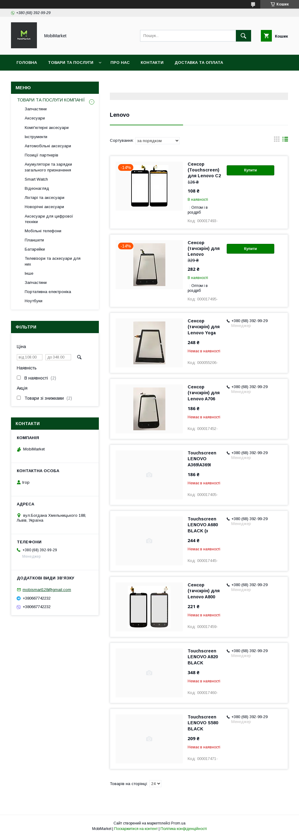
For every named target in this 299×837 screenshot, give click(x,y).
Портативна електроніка (48, 291)
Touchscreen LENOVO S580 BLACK (203, 722)
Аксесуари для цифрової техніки (49, 219)
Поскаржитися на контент (136, 829)
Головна (26, 62)
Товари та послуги (70, 62)
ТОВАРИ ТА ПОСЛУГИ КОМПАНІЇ (51, 99)
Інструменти (36, 136)
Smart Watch (36, 179)
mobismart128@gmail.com (47, 589)
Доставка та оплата (199, 62)
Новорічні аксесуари (44, 206)
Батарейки (35, 249)
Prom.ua (178, 823)
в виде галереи (276, 140)
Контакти (152, 62)
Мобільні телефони (43, 231)
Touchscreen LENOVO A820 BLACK (203, 656)
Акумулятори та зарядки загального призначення (48, 167)
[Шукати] (243, 36)
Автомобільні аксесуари (48, 146)
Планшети (34, 240)
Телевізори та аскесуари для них (53, 261)
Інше (29, 273)
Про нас (120, 62)
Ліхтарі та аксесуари (44, 197)
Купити (250, 170)
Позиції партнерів (41, 155)
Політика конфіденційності (183, 829)
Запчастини (36, 109)
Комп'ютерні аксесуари (47, 127)
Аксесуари (35, 118)
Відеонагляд (37, 188)
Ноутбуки (33, 301)
